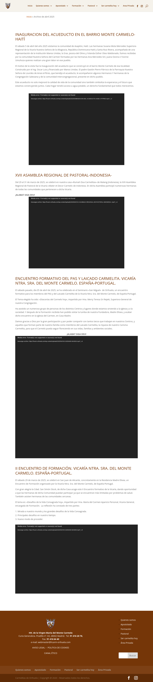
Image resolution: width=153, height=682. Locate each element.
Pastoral (91, 6)
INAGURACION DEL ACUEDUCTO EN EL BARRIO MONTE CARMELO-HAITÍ (75, 37)
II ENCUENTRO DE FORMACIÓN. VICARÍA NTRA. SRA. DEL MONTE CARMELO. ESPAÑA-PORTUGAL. (73, 471)
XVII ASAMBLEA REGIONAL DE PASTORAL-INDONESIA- (63, 175)
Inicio (30, 6)
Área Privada (127, 642)
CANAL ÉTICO (50, 653)
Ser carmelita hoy (108, 6)
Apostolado (60, 6)
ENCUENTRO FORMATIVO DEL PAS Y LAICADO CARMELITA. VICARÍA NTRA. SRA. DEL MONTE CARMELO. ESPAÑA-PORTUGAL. (75, 281)
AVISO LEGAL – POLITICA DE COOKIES (50, 647)
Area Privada (128, 6)
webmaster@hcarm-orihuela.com (54, 642)
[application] (76, 129)
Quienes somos (42, 6)
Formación (76, 6)
